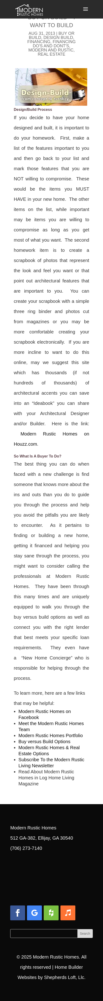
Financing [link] (38, 41)
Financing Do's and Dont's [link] (54, 43)
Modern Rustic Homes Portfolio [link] (50, 735)
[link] (29, 8)
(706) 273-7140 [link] (26, 848)
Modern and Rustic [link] (50, 50)
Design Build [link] (58, 37)
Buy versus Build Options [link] (44, 741)
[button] (85, 12)
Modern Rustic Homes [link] (56, 956)
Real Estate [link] (51, 54)
